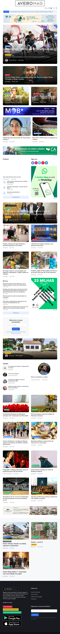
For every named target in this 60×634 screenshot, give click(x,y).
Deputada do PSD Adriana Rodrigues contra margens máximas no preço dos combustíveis (14, 280)
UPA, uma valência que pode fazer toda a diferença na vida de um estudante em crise (29, 208)
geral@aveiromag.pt (7, 598)
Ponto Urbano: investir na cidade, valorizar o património (14, 541)
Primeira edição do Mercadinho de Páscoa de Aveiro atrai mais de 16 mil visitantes (44, 267)
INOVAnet (5, 631)
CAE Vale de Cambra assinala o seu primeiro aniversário (42, 240)
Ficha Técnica (34, 590)
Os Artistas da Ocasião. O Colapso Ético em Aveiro (18, 363)
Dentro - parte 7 (11, 346)
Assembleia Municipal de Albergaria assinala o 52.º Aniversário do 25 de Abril (15, 411)
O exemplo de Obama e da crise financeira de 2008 (16, 376)
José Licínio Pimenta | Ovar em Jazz (12, 173)
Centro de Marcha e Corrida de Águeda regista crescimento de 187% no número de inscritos (15, 438)
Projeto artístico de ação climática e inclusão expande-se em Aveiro (14, 240)
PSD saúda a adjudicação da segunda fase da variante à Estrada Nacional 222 (14, 298)
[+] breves (16, 308)
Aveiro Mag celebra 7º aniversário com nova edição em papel (15, 569)
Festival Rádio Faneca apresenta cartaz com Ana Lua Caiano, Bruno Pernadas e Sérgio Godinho (33, 11)
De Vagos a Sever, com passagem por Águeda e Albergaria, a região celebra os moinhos (15, 268)
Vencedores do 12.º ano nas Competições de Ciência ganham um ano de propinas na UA (15, 494)
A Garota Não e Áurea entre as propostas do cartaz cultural (15, 98)
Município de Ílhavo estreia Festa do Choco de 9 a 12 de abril (42, 438)
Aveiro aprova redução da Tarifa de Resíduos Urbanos (42, 466)
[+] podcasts (15, 193)
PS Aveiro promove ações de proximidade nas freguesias (14, 292)
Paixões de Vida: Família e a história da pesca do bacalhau (18, 383)
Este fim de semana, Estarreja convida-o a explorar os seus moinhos (44, 98)
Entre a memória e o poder (39, 373)
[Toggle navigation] (47, 8)
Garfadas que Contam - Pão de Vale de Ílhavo (17, 183)
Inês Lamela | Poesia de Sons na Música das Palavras (17, 178)
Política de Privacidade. (16, 329)
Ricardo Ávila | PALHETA (13, 188)
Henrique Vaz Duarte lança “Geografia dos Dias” (48, 131)
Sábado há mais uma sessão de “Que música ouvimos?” (10, 132)
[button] (53, 8)
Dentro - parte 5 (37, 538)
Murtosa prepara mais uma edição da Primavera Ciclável (42, 411)
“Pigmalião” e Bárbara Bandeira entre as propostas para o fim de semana (15, 466)
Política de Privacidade (36, 592)
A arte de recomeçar (13, 369)
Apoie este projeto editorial (11, 605)
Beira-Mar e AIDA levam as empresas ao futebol (30, 131)
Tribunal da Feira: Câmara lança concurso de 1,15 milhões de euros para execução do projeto (15, 303)
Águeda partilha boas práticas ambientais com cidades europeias (44, 493)
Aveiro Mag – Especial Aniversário (12, 608)
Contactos (33, 595)
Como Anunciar (7, 602)
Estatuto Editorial (35, 588)
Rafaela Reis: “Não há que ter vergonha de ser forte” (29, 50)
